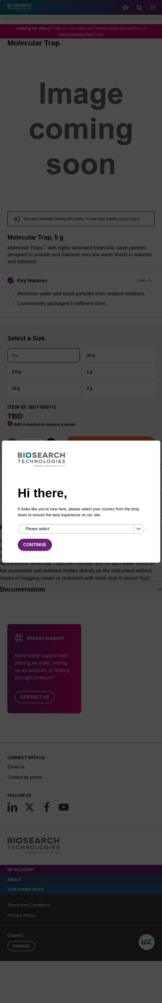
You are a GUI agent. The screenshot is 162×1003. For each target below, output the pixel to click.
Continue (34, 544)
